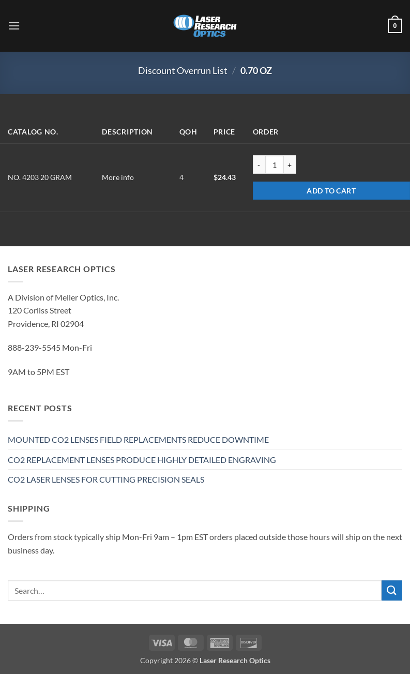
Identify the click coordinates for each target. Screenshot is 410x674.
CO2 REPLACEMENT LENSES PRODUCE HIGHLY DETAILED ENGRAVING (142, 460)
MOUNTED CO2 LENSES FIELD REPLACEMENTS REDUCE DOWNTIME (138, 439)
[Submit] (392, 590)
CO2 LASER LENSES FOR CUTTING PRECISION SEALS (106, 479)
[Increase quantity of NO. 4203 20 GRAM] (290, 164)
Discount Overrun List (182, 70)
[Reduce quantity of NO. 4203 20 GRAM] (259, 164)
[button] (14, 25)
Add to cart (331, 190)
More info (118, 177)
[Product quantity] (274, 164)
